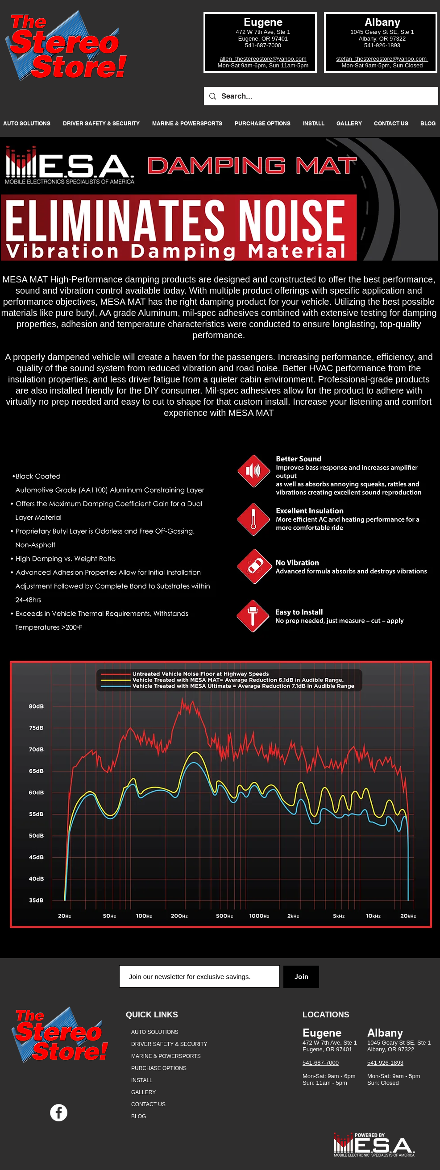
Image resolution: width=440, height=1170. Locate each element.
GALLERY (143, 1092)
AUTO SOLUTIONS (154, 1032)
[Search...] (320, 96)
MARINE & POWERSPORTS (166, 1056)
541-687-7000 (263, 45)
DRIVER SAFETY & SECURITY (169, 1044)
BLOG (138, 1116)
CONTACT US (148, 1104)
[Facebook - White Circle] (58, 1112)
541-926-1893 (382, 45)
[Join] (301, 977)
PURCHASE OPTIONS (159, 1068)
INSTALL (142, 1080)
